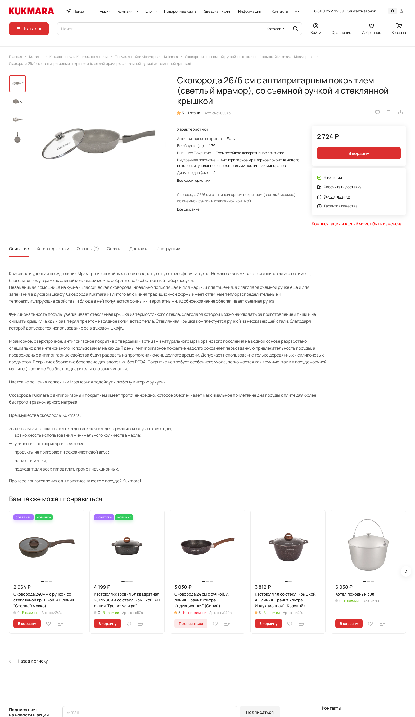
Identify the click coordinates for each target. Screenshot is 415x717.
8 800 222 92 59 (329, 11)
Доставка (139, 249)
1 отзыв (194, 112)
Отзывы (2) (88, 249)
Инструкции (168, 249)
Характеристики (53, 249)
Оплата (114, 249)
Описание (19, 249)
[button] (406, 571)
